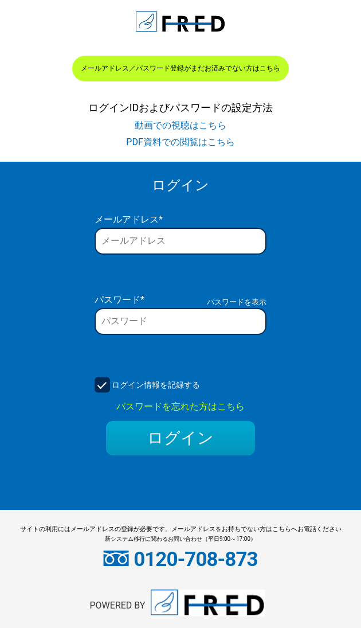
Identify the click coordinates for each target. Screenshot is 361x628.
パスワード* (119, 299)
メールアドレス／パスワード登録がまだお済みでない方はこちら (180, 68)
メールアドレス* (129, 219)
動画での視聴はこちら (180, 125)
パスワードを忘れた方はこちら (180, 406)
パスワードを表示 (236, 302)
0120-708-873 (180, 559)
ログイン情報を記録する (156, 384)
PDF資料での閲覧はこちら (180, 141)
